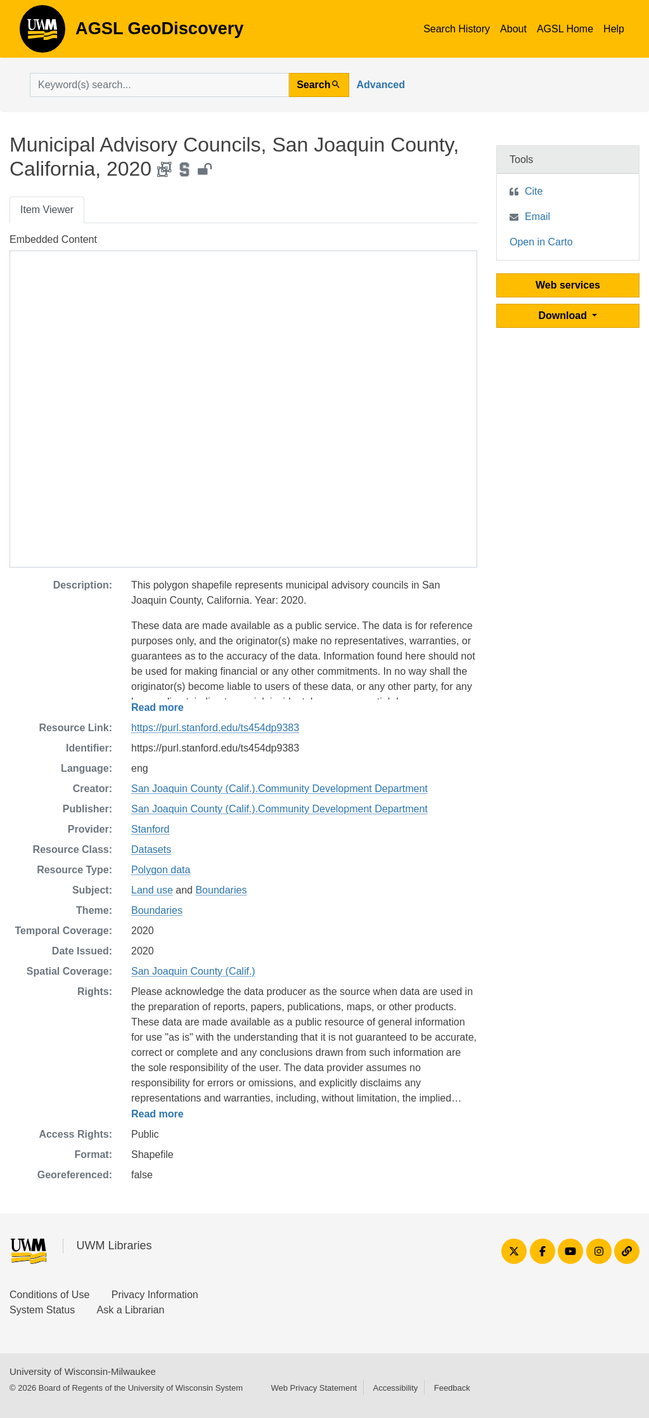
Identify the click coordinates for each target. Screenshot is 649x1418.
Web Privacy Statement (314, 1388)
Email (537, 216)
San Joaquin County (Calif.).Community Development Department (279, 788)
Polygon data (160, 869)
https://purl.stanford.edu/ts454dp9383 (215, 727)
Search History (456, 28)
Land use (152, 890)
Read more (157, 707)
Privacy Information (155, 1294)
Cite (534, 191)
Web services (568, 285)
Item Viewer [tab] (47, 209)
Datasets (151, 849)
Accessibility (395, 1388)
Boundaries (221, 890)
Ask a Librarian (131, 1309)
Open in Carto (541, 242)
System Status (42, 1309)
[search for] (159, 85)
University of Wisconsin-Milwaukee (83, 1371)
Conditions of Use (49, 1294)
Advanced (381, 84)
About (513, 28)
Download (564, 315)
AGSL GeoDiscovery (42, 33)
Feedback (452, 1388)
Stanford (150, 829)
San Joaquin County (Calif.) (193, 971)
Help (613, 28)
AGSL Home (565, 28)
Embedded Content (53, 239)
